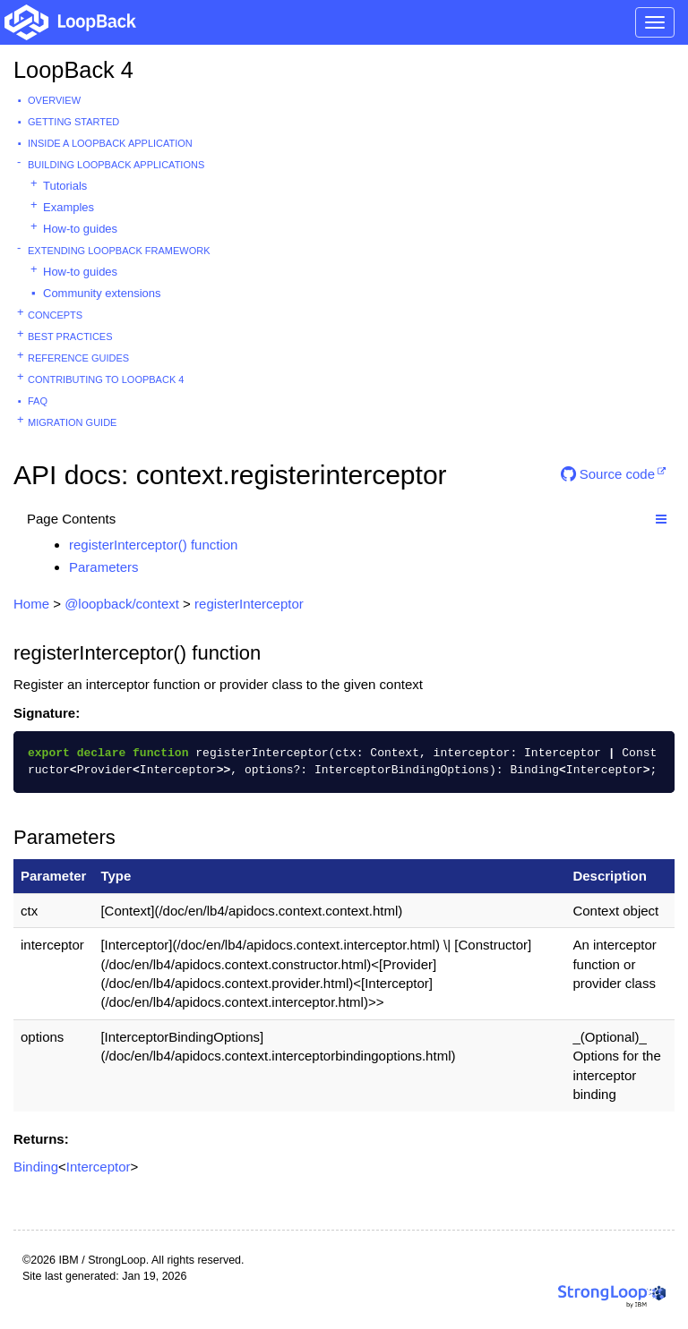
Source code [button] (608, 473)
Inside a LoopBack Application (110, 143)
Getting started (73, 121)
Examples (68, 207)
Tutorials (65, 185)
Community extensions (102, 293)
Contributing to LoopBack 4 (106, 379)
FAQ (37, 401)
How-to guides (80, 228)
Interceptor (98, 1166)
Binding (35, 1166)
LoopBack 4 (73, 69)
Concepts (55, 315)
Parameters (104, 567)
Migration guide (72, 422)
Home (31, 603)
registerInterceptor (249, 603)
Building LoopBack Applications (116, 164)
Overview (54, 100)
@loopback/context (121, 603)
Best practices (70, 336)
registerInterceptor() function (153, 544)
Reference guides (78, 358)
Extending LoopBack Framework (119, 250)
